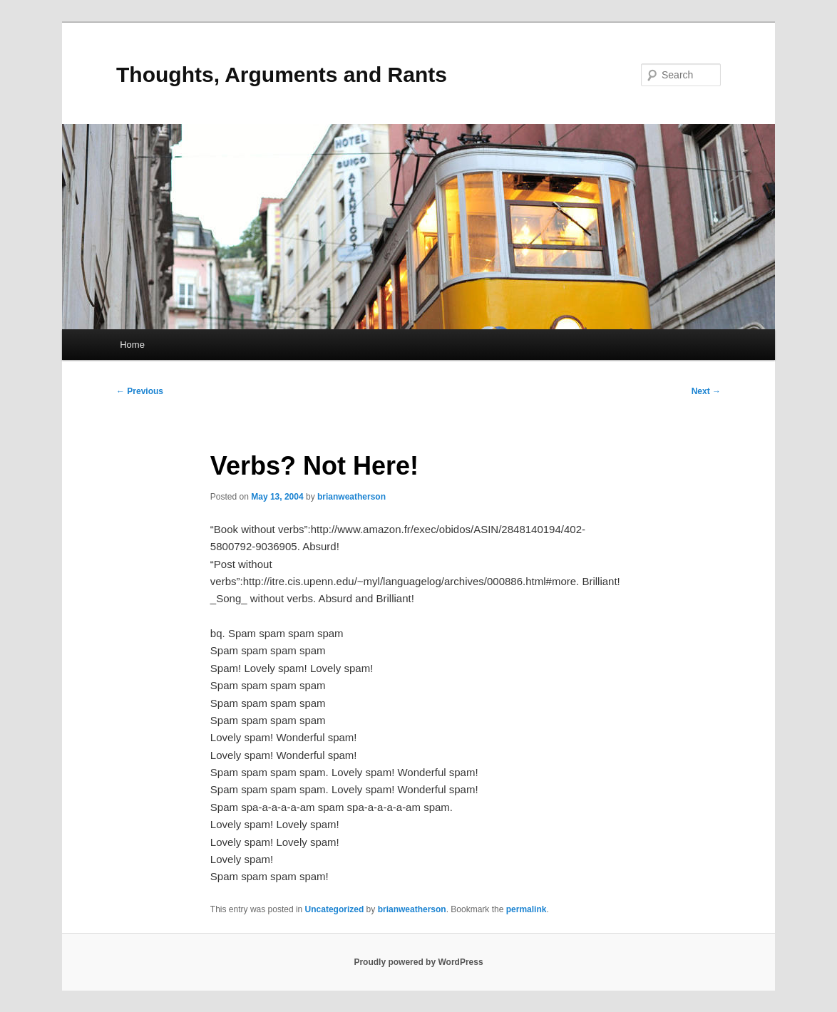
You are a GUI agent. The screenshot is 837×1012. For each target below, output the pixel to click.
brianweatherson (351, 497)
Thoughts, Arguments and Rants (281, 74)
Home (132, 344)
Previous (139, 391)
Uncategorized (334, 909)
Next (706, 391)
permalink (526, 909)
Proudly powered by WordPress (418, 962)
